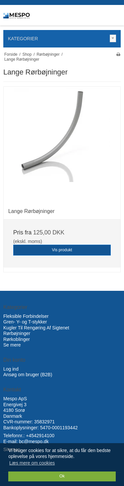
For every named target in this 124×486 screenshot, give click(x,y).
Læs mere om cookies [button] (32, 463)
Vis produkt (62, 250)
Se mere (12, 345)
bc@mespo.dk (34, 441)
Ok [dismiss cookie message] (61, 476)
